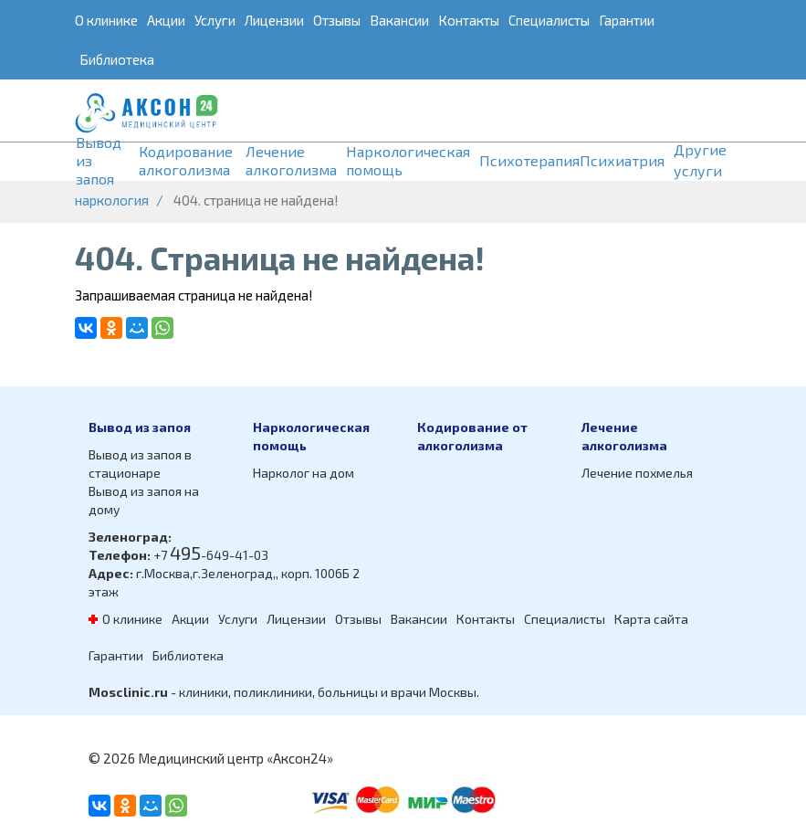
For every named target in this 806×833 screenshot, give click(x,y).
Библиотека (116, 59)
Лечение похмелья (637, 472)
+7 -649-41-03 (210, 555)
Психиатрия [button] (622, 160)
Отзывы (337, 20)
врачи (408, 692)
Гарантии (626, 20)
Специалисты (549, 20)
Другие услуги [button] (700, 160)
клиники (203, 692)
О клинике (106, 20)
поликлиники (273, 692)
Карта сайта (651, 619)
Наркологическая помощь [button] (408, 160)
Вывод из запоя (140, 427)
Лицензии (274, 20)
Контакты (468, 20)
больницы (348, 692)
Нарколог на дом (303, 472)
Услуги (215, 20)
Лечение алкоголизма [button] (291, 160)
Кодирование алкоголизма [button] (186, 160)
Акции (166, 20)
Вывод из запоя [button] (98, 160)
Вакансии (399, 20)
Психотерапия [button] (529, 160)
